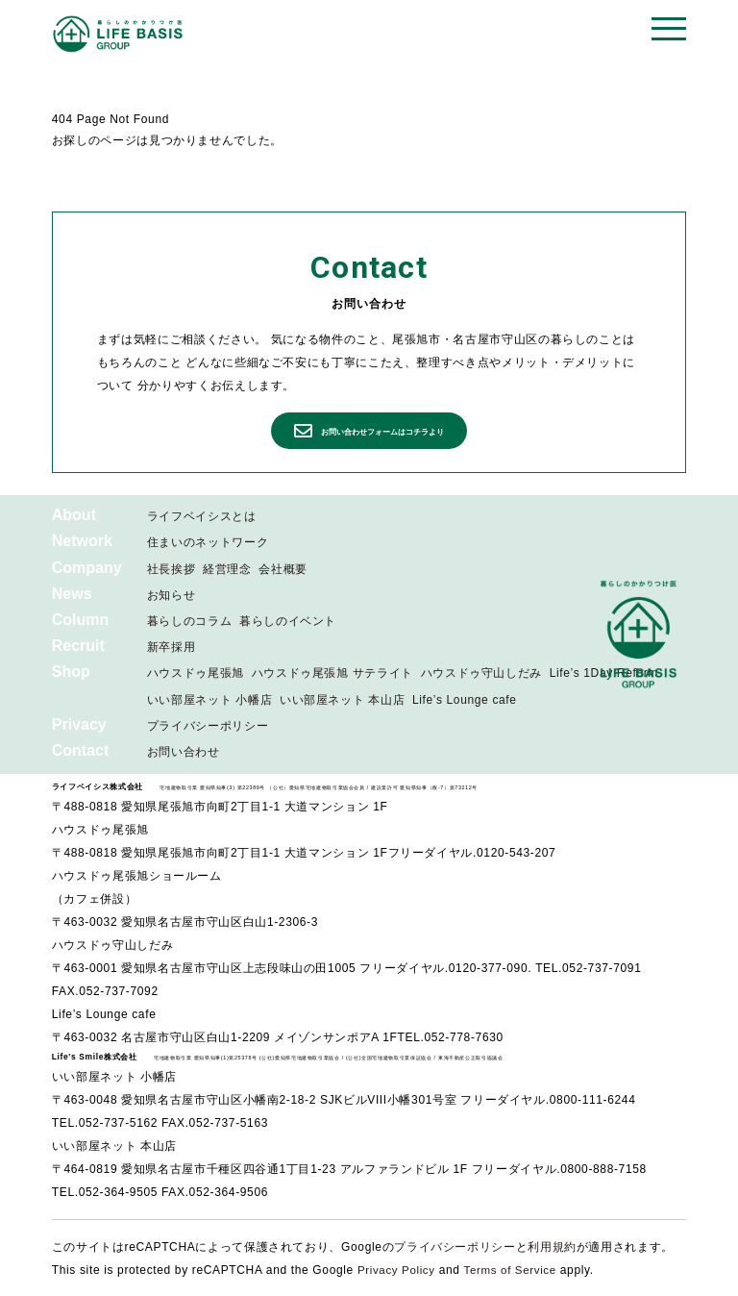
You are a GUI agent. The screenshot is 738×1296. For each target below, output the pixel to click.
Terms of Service (514, 1270)
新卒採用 (171, 647)
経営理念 (227, 569)
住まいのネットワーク (207, 542)
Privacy (79, 724)
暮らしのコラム (189, 621)
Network (82, 541)
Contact (81, 750)
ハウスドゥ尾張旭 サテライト (332, 673)
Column (81, 619)
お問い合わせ (183, 752)
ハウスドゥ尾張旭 (195, 673)
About (74, 515)
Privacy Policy (397, 1270)
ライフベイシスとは (202, 516)
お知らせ (171, 595)
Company (87, 568)
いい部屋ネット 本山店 (342, 700)
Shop (71, 671)
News (72, 594)
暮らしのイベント (287, 621)
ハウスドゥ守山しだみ (481, 673)
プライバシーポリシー (207, 726)
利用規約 (552, 1247)
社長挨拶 (171, 569)
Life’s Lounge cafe (464, 700)
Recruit (78, 645)
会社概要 (283, 569)
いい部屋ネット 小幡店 (209, 700)
